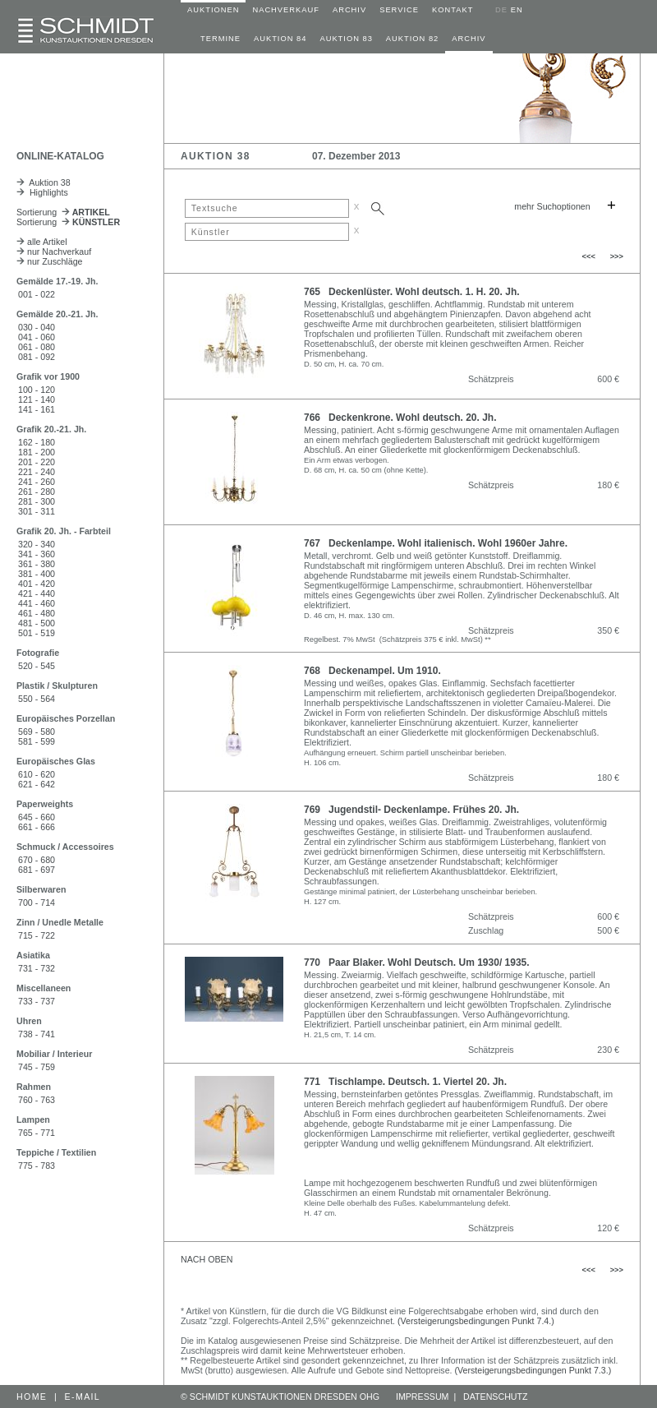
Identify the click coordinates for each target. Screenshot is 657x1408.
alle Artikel (41, 242)
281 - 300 (36, 501)
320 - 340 (36, 544)
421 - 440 (36, 593)
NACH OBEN (206, 1259)
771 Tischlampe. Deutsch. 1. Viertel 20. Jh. (405, 1081)
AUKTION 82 (412, 39)
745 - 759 (36, 1067)
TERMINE (220, 39)
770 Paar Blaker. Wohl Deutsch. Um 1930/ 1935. (417, 962)
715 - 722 (36, 935)
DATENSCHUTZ (495, 1396)
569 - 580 (36, 731)
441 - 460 (36, 603)
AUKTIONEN (213, 10)
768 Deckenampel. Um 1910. (372, 670)
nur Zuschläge (49, 261)
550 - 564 (36, 699)
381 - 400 (36, 574)
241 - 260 (36, 482)
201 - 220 (36, 462)
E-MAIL (83, 1396)
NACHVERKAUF (285, 10)
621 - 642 (36, 784)
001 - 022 (36, 294)
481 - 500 (36, 623)
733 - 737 (36, 1001)
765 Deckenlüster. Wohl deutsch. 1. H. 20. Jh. (412, 292)
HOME (31, 1396)
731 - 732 (36, 968)
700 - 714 (36, 902)
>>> (616, 256)
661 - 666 (36, 827)
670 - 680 (36, 860)
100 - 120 (36, 390)
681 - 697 (36, 870)
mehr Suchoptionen (552, 206)
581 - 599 (36, 741)
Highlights (42, 192)
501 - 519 (36, 633)
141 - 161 (36, 409)
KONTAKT (452, 10)
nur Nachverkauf (53, 251)
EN (517, 10)
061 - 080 (36, 347)
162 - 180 (36, 442)
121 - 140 (36, 399)
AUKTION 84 (280, 39)
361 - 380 (36, 564)
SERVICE (399, 10)
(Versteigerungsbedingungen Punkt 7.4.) (475, 1321)
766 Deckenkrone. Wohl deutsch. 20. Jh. (400, 417)
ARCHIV (349, 10)
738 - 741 (36, 1034)
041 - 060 (36, 337)
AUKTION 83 (345, 39)
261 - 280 (36, 491)
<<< (588, 256)
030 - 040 (36, 327)
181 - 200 (36, 452)
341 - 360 (36, 554)
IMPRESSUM (422, 1396)
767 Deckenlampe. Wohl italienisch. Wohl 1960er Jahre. (435, 543)
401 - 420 (36, 584)
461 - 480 (36, 613)
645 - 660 (36, 817)
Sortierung (63, 212)
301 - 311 (36, 511)
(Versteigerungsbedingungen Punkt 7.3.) (533, 1370)
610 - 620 (36, 774)
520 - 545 (36, 666)
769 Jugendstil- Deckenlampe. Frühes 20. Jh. (411, 809)
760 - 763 (36, 1100)
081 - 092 (36, 357)
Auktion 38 (43, 182)
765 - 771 (36, 1133)
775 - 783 (36, 1165)
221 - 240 (36, 472)
